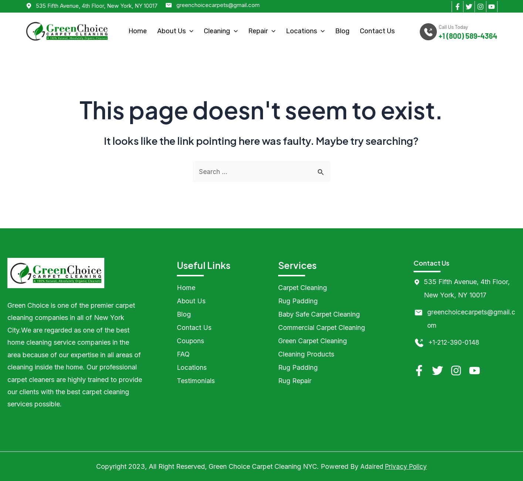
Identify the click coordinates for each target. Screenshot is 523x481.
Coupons (191, 341)
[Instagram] (480, 6)
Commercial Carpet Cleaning (321, 327)
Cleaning (221, 31)
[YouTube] (491, 6)
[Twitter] (469, 6)
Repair (262, 31)
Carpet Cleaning (302, 287)
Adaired (371, 466)
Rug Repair (295, 381)
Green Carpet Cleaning (312, 341)
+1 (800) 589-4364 (468, 36)
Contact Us (377, 31)
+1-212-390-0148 (455, 342)
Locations (305, 31)
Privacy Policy (406, 466)
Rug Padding (298, 301)
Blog (342, 31)
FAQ (183, 354)
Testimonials (196, 381)
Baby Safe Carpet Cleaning (319, 314)
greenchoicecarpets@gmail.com (218, 4)
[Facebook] (457, 6)
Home (137, 31)
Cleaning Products (306, 354)
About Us (175, 31)
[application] (189, 31)
